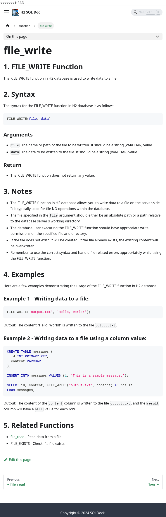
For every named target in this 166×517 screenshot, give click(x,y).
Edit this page (17, 459)
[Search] (147, 12)
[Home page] (7, 25)
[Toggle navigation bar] (6, 12)
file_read (17, 436)
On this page (16, 36)
